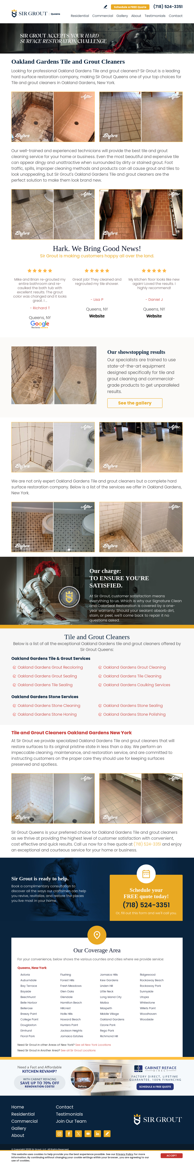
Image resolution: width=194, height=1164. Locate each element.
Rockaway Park (150, 986)
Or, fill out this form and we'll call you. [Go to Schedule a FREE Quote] (146, 913)
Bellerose (26, 1008)
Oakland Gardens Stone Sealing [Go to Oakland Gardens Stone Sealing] (133, 705)
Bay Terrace (28, 986)
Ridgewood (148, 975)
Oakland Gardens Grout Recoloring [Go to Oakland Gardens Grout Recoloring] (50, 667)
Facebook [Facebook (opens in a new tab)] (68, 1133)
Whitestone (147, 1002)
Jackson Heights (71, 1030)
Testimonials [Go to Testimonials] (155, 15)
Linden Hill (106, 986)
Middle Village (109, 1014)
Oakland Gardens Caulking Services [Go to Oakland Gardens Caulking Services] (136, 685)
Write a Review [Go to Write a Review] (105, 6)
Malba (104, 1002)
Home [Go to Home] (17, 1107)
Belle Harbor (28, 1002)
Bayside (25, 991)
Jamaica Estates (71, 1036)
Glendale (66, 997)
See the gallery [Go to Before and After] (135, 403)
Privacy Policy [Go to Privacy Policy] (124, 1154)
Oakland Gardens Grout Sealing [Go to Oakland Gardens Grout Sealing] (47, 676)
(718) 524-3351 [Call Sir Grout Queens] (168, 6)
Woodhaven (148, 1014)
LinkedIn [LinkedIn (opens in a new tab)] (97, 1133)
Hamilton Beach (71, 1002)
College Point (29, 1019)
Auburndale (28, 980)
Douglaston (28, 1025)
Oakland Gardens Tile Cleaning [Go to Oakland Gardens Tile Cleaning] (132, 676)
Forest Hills (67, 980)
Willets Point (148, 1008)
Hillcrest (65, 1008)
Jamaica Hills (109, 975)
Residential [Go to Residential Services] (80, 15)
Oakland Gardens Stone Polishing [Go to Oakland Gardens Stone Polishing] (134, 714)
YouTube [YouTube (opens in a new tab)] (88, 1133)
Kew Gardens (109, 980)
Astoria (25, 975)
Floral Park (27, 1036)
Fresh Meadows (71, 986)
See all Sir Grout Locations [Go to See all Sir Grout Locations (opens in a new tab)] (78, 1050)
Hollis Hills (66, 1014)
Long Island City (111, 997)
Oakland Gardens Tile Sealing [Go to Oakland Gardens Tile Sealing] (45, 685)
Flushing (65, 975)
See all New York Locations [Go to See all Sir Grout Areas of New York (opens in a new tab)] (93, 1045)
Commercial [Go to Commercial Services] (102, 15)
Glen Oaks (67, 991)
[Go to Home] (38, 13)
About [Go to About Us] (136, 15)
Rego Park (107, 1030)
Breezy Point (28, 1014)
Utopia (144, 997)
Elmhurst (26, 1030)
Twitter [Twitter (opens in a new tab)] (78, 1133)
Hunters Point (69, 1025)
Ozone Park (107, 1025)
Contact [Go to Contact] (176, 15)
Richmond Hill (109, 1036)
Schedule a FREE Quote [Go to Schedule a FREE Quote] (130, 7)
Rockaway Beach (152, 980)
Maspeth (106, 1008)
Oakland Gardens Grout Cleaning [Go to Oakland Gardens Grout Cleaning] (134, 667)
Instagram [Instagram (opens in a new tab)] (59, 1133)
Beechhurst (28, 997)
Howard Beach (70, 1019)
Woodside (147, 1019)
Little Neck (106, 991)
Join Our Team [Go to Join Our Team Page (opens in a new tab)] (71, 1121)
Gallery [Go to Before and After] (122, 15)
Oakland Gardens (112, 1019)
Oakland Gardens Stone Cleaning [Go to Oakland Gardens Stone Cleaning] (49, 705)
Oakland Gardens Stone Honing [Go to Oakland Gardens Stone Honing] (47, 714)
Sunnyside (146, 991)
